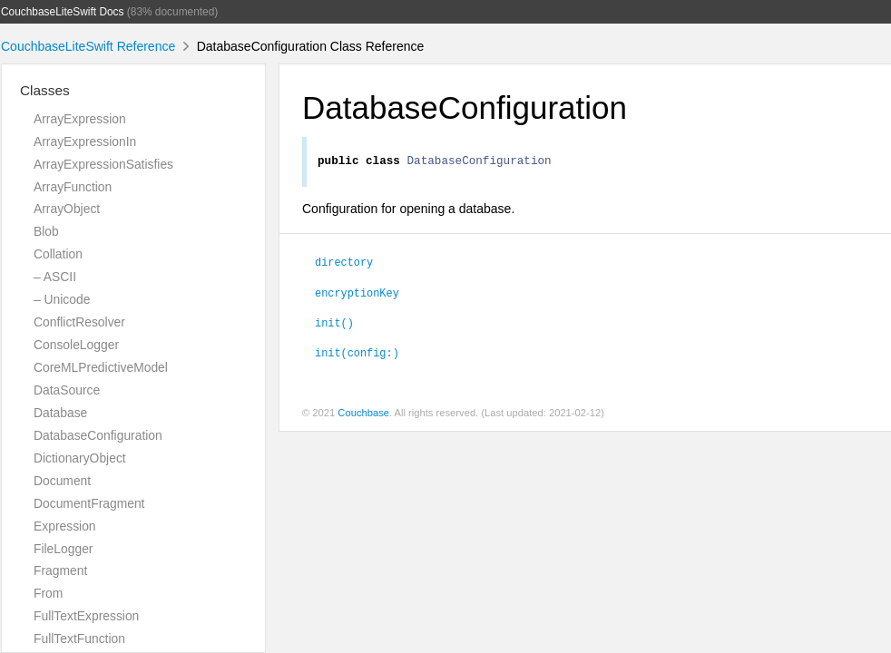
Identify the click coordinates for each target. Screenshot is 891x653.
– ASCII (55, 276)
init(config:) (357, 354)
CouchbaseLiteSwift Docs (62, 11)
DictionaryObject (80, 458)
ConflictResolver (79, 322)
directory (344, 264)
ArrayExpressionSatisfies (103, 164)
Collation (58, 254)
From (48, 593)
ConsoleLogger (76, 344)
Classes (45, 90)
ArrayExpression (80, 119)
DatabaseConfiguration (98, 435)
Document (62, 480)
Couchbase (363, 415)
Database (60, 412)
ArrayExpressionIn (85, 141)
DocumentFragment (89, 503)
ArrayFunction (73, 187)
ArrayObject (67, 208)
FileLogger (63, 548)
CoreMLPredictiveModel (101, 367)
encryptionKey (357, 295)
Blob (46, 231)
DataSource (67, 390)
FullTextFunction (79, 638)
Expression (65, 526)
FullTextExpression (86, 616)
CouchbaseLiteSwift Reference (88, 46)
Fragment (60, 570)
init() (334, 324)
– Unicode (62, 299)
